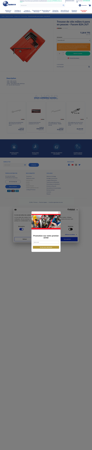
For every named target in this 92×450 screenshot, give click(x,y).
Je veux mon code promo (46, 240)
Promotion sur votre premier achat (46, 230)
